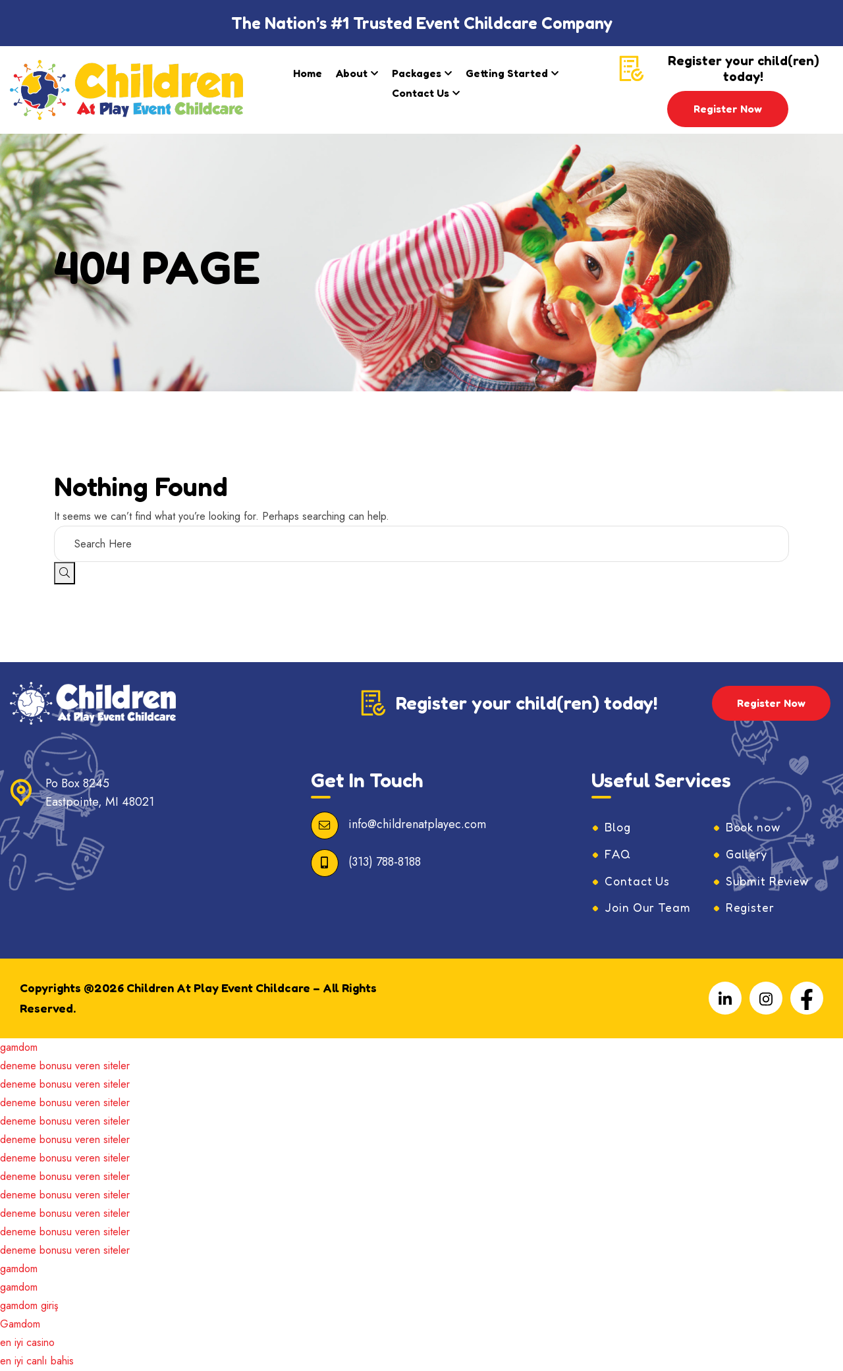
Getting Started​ (507, 73)
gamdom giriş (29, 1306)
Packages (416, 73)
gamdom (19, 1047)
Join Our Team (649, 908)
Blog (618, 827)
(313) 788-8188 (384, 862)
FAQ (618, 854)
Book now (755, 827)
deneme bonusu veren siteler (65, 1066)
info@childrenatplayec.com (417, 824)
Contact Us (420, 92)
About (351, 73)
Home (307, 73)
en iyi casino (27, 1343)
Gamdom (20, 1324)
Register (750, 908)
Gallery (747, 854)
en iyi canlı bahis (37, 1361)
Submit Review (768, 881)
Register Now (727, 108)
